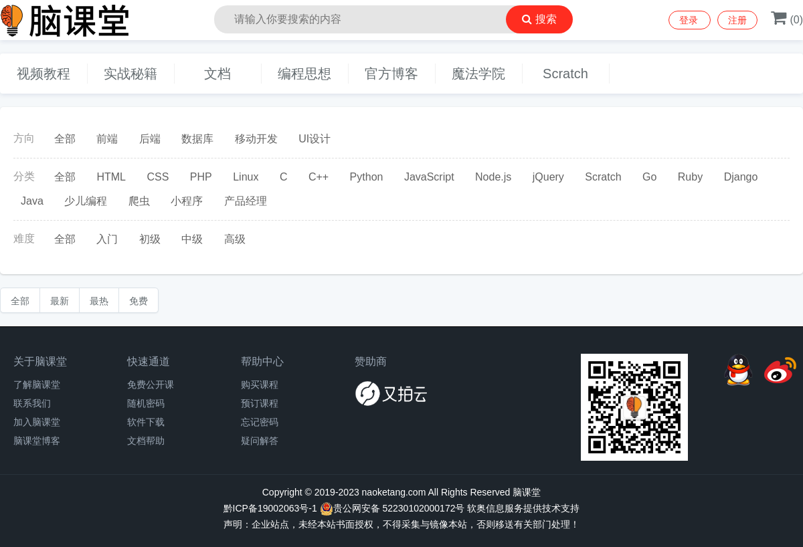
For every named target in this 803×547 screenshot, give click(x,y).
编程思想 (304, 73)
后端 (150, 138)
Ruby (690, 177)
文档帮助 (146, 440)
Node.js (493, 177)
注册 (737, 20)
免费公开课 (150, 384)
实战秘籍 (130, 73)
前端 (107, 138)
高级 (235, 239)
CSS (158, 177)
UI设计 (314, 138)
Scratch (565, 73)
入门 (107, 239)
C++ (318, 177)
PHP (201, 177)
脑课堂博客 (36, 440)
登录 (690, 20)
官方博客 (391, 73)
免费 (138, 301)
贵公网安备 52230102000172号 (392, 509)
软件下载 (146, 422)
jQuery (548, 177)
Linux (245, 177)
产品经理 (245, 201)
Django (741, 177)
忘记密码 (259, 422)
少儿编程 (85, 201)
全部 (65, 138)
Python (366, 177)
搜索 (539, 19)
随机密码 (146, 403)
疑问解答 (259, 440)
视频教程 (43, 73)
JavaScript (429, 177)
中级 (192, 239)
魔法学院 (478, 73)
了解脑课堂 (36, 384)
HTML (111, 177)
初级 (150, 239)
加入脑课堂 (36, 422)
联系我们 (32, 403)
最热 (99, 301)
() (787, 19)
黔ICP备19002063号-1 (270, 508)
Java (32, 201)
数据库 (197, 138)
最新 (59, 301)
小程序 (187, 201)
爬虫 (139, 201)
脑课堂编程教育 (100, 20)
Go (649, 177)
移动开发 (256, 138)
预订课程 (259, 403)
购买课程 (259, 384)
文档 (217, 73)
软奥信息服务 (495, 508)
